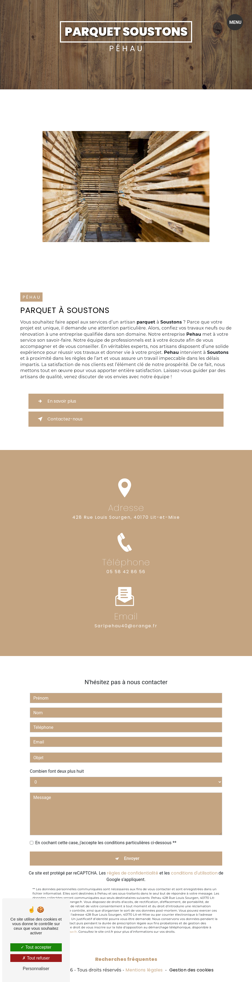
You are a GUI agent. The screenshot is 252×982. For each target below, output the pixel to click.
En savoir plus (55, 401)
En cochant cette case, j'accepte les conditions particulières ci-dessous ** (105, 831)
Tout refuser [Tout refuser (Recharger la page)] (36, 958)
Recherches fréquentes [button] (126, 959)
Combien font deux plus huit (57, 759)
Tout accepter (36, 947)
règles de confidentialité (132, 862)
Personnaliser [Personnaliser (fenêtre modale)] (36, 968)
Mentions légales (144, 970)
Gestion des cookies (191, 970)
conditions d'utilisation (194, 862)
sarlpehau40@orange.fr (126, 614)
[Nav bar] (235, 22)
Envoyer (132, 847)
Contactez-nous (59, 419)
